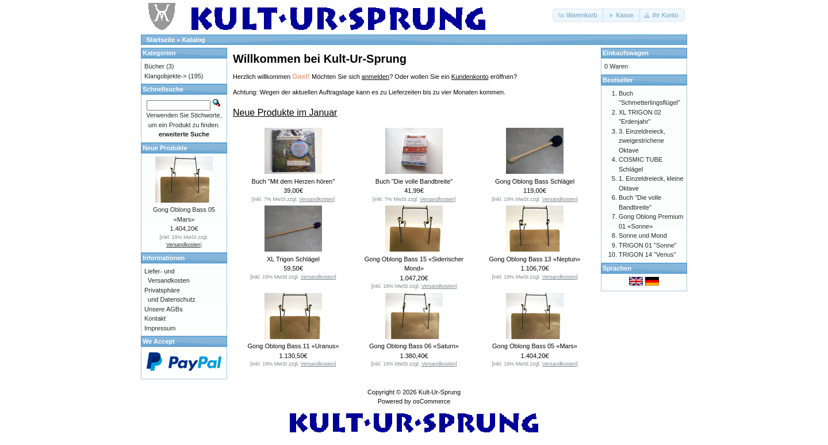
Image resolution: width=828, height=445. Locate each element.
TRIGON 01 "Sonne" (648, 245)
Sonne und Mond (643, 235)
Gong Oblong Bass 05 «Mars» (534, 346)
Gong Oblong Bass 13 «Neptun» (534, 259)
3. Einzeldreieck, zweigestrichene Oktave (642, 141)
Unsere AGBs (163, 309)
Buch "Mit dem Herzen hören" (293, 181)
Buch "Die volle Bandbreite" (414, 181)
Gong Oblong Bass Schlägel (534, 181)
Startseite (160, 39)
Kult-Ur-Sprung (440, 392)
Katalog (193, 39)
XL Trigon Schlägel (293, 259)
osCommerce (431, 401)
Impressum (159, 328)
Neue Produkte (165, 147)
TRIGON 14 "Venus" (647, 254)
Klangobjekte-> (165, 76)
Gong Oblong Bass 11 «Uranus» (293, 346)
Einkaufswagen (626, 53)
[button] (578, 15)
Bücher (154, 66)
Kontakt (155, 318)
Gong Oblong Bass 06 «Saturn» (414, 346)
